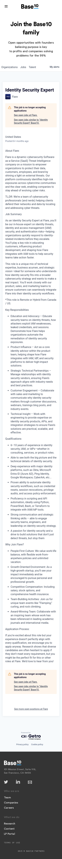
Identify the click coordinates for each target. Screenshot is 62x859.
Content (9, 828)
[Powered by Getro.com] (31, 736)
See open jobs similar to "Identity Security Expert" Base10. (31, 121)
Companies (11, 802)
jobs (23, 67)
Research (9, 823)
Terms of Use (12, 842)
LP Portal (9, 834)
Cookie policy (37, 744)
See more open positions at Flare (31, 709)
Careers (9, 807)
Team (7, 797)
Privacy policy (22, 744)
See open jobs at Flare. (25, 115)
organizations (9, 67)
